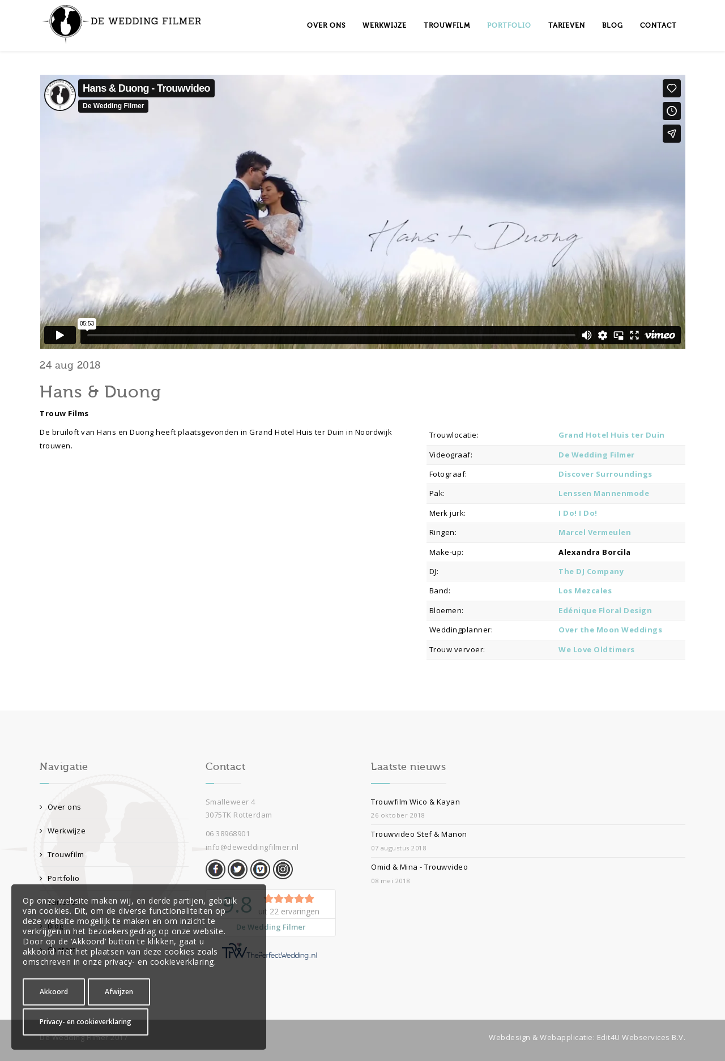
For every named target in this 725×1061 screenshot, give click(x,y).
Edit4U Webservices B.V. (641, 1037)
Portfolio (509, 25)
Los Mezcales (585, 590)
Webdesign (510, 1037)
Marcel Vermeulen (594, 532)
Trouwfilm (447, 25)
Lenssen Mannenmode (603, 493)
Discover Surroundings (605, 474)
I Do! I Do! (578, 513)
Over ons (326, 25)
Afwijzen (119, 991)
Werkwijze (384, 25)
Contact (658, 25)
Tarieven (566, 25)
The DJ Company (591, 571)
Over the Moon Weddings (610, 629)
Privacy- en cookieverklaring (85, 1021)
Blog (612, 25)
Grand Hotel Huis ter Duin (611, 435)
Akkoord (54, 991)
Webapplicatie (566, 1037)
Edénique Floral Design (605, 610)
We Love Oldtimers (596, 649)
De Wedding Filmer (596, 455)
